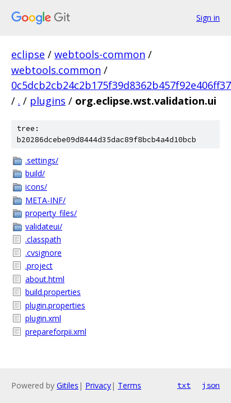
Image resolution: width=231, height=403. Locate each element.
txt (184, 385)
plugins (48, 100)
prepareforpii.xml (55, 331)
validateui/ (43, 226)
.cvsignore (43, 252)
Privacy (98, 385)
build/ (35, 173)
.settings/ (41, 160)
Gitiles (67, 385)
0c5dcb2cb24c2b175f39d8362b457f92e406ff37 (121, 85)
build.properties (53, 292)
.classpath (43, 239)
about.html (44, 279)
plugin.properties (55, 305)
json (211, 385)
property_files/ (51, 213)
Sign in (208, 17)
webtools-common (99, 54)
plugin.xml (43, 318)
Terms (129, 385)
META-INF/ (45, 200)
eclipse (28, 54)
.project (39, 265)
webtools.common (56, 70)
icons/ (36, 186)
